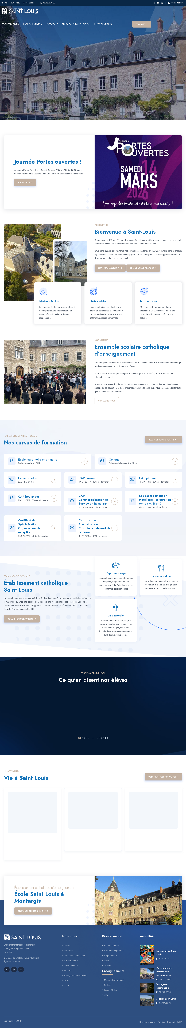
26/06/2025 (163, 1003)
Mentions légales (147, 1022)
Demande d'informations (22, 619)
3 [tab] (87, 738)
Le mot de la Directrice (143, 268)
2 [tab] (83, 738)
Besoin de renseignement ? (163, 440)
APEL (66, 981)
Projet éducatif (110, 956)
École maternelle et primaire (37, 459)
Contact (107, 965)
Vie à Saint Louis (111, 946)
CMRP (18, 1021)
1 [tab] (79, 738)
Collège (114, 459)
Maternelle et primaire (114, 980)
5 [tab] (95, 738)
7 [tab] (102, 738)
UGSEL (67, 986)
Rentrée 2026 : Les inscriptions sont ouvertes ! (30, 847)
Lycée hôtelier (110, 990)
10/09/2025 (163, 992)
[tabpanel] (93, 710)
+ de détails (25, 182)
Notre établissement (110, 268)
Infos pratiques (103, 24)
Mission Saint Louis (166, 998)
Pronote (67, 970)
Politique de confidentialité (170, 1022)
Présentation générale (114, 951)
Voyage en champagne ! (163, 986)
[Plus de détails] (84, 461)
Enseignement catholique (75, 975)
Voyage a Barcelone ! (144, 840)
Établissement (9, 24)
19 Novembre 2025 (78, 834)
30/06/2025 (163, 979)
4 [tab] (91, 738)
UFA (106, 995)
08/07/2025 (163, 958)
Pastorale (52, 24)
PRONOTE (142, 24)
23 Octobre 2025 (138, 834)
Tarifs (106, 961)
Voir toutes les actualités (163, 777)
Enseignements (31, 24)
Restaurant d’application (76, 24)
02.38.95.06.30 (49, 3)
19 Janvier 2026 (16, 838)
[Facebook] (154, 3)
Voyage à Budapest (82, 840)
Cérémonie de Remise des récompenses (164, 972)
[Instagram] (162, 3)
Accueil (67, 946)
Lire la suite (15, 855)
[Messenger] (158, 3)
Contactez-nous (177, 3)
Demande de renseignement (33, 911)
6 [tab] (99, 738)
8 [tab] (106, 738)
